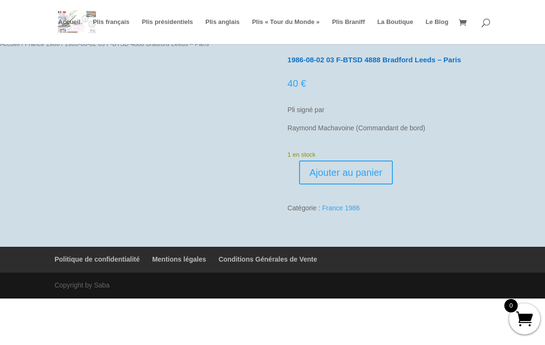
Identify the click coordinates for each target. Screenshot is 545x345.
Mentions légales (179, 259)
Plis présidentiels (167, 22)
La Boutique (395, 22)
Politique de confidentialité (97, 259)
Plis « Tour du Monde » (286, 22)
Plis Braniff (348, 22)
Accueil (69, 22)
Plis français (111, 22)
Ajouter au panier (346, 172)
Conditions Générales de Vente (268, 259)
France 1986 (341, 208)
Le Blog (436, 22)
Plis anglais (222, 22)
